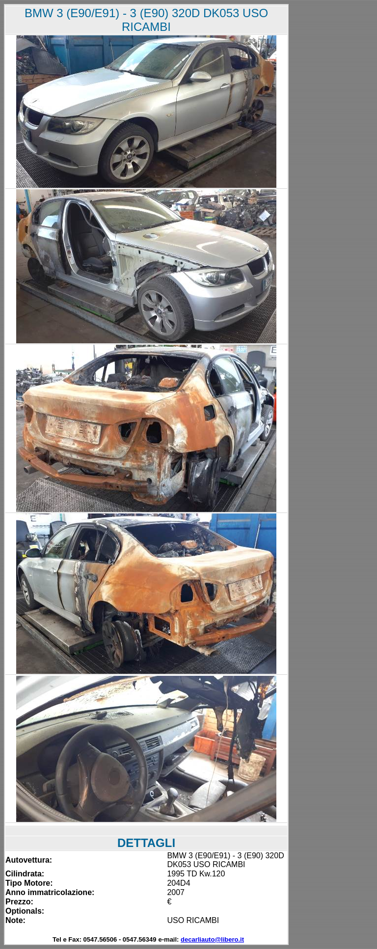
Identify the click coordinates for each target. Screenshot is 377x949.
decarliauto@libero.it (212, 939)
